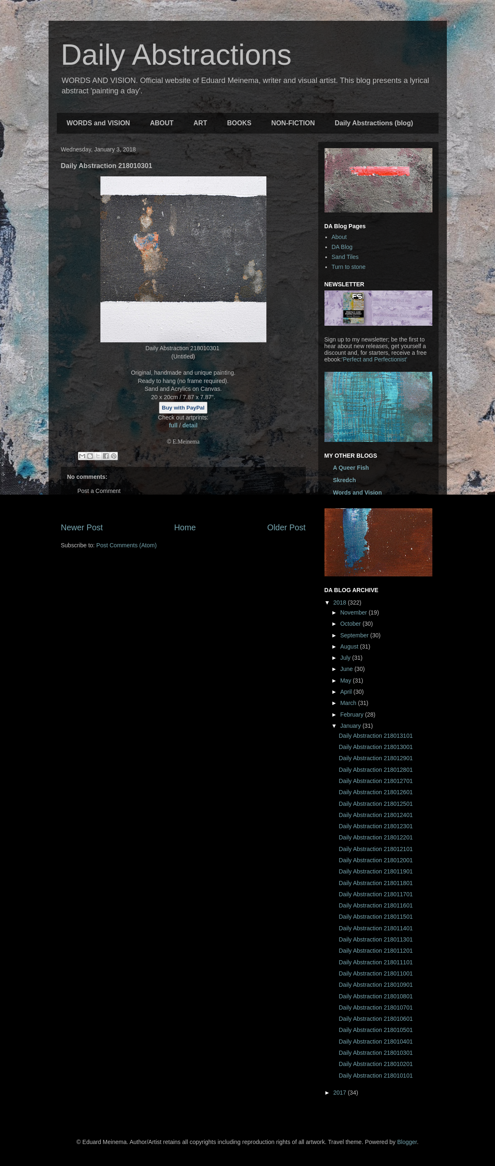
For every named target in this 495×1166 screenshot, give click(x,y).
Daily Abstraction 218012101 (375, 849)
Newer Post (82, 527)
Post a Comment (99, 491)
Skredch (344, 480)
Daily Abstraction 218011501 (375, 916)
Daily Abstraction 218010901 (375, 984)
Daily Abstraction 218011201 (375, 950)
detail (190, 425)
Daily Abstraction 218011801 (375, 883)
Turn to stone (349, 266)
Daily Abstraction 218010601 (375, 1018)
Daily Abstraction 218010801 (375, 996)
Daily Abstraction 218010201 (375, 1064)
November (354, 612)
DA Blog (342, 247)
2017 (340, 1092)
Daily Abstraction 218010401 (375, 1041)
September (355, 635)
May (346, 680)
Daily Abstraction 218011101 (375, 962)
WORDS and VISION (98, 123)
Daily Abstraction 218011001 (375, 973)
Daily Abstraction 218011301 (375, 939)
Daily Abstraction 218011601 (375, 905)
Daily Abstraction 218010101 (375, 1075)
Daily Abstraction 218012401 (375, 815)
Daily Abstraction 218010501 (375, 1030)
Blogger (407, 1142)
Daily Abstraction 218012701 (375, 781)
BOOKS (239, 123)
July (346, 657)
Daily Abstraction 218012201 (375, 837)
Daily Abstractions (176, 55)
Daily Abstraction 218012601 (375, 792)
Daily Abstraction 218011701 (375, 894)
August (350, 646)
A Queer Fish (351, 467)
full (174, 425)
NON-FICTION (293, 123)
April (347, 691)
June (347, 669)
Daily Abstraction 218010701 (375, 1007)
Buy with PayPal (183, 408)
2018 (340, 602)
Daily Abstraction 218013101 (375, 735)
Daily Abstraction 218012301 (375, 826)
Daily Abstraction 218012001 (375, 860)
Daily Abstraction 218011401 (375, 928)
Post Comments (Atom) (126, 545)
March (349, 703)
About (339, 237)
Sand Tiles (345, 257)
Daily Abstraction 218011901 (375, 871)
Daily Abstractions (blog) (374, 123)
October (351, 623)
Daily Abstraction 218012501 (375, 803)
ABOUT (161, 123)
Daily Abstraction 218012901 (375, 758)
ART (200, 123)
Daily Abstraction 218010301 (375, 1052)
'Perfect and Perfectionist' (374, 359)
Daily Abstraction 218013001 (375, 747)
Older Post (286, 527)
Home (185, 527)
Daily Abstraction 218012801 (375, 769)
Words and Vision (357, 492)
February (352, 714)
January (351, 725)
